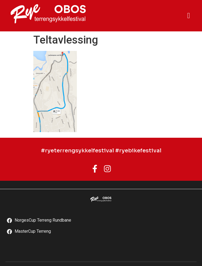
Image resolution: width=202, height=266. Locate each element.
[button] (188, 15)
